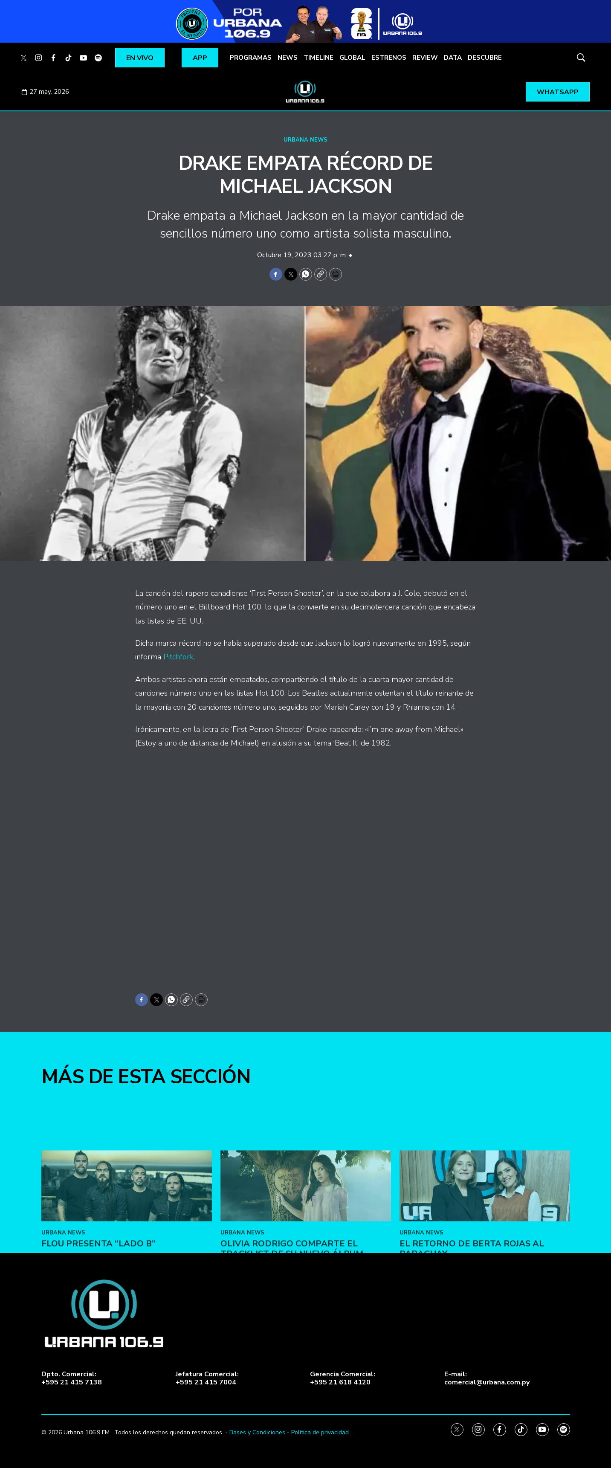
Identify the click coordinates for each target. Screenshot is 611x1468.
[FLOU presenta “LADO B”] (126, 1286)
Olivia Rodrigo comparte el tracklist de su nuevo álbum (291, 1349)
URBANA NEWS (305, 140)
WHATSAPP (558, 92)
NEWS (288, 57)
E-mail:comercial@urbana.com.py (487, 1378)
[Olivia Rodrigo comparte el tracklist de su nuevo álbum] (305, 1286)
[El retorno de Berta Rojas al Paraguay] (485, 1286)
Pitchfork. (179, 657)
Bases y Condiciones (257, 1432)
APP (200, 58)
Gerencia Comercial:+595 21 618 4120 (342, 1378)
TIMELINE (318, 57)
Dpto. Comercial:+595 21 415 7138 (71, 1378)
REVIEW (425, 57)
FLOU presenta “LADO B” (98, 1343)
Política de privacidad (320, 1432)
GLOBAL (352, 57)
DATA (453, 57)
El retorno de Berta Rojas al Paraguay (472, 1349)
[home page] (306, 91)
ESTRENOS (388, 57)
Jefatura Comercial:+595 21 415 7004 (207, 1378)
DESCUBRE (485, 57)
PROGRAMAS (251, 57)
